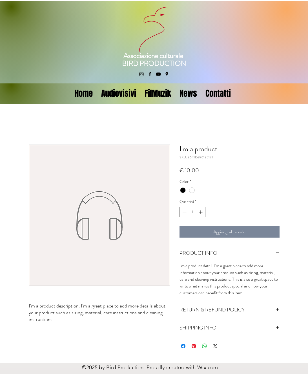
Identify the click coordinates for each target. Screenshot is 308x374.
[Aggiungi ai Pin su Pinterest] (193, 346)
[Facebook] (150, 74)
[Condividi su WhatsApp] (204, 346)
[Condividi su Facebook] (183, 346)
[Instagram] (141, 74)
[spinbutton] (192, 212)
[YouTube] (158, 74)
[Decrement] (183, 212)
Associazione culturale (154, 56)
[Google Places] (167, 74)
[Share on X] (215, 346)
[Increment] (201, 212)
